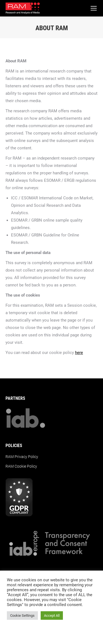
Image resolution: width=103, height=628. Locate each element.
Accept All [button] (52, 615)
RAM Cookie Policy (21, 466)
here (79, 352)
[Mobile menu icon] (94, 8)
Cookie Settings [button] (22, 615)
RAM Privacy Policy (21, 456)
